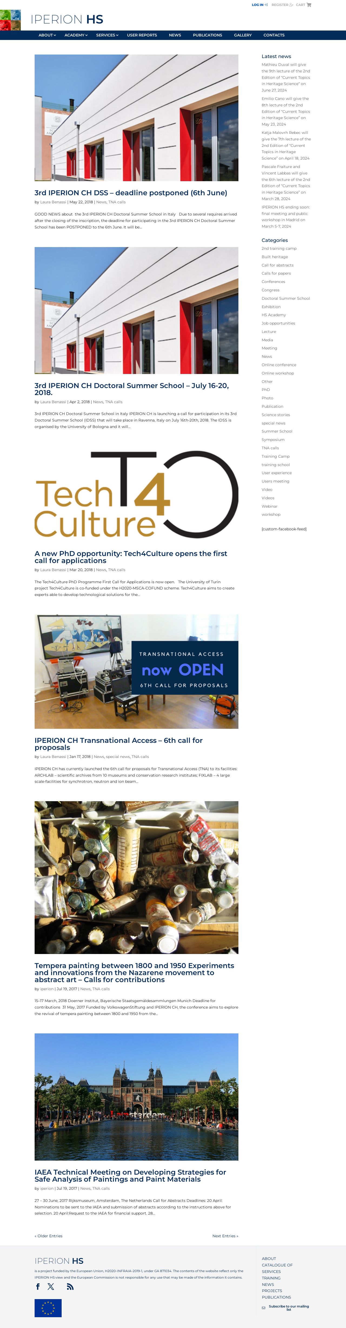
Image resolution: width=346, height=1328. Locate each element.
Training (271, 1278)
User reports (142, 35)
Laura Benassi (53, 202)
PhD (266, 389)
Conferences (273, 281)
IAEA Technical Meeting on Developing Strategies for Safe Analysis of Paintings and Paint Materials (130, 1176)
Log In (260, 4)
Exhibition (271, 306)
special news (118, 756)
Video (267, 489)
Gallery (243, 35)
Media (267, 340)
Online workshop (278, 373)
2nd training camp (279, 248)
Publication (272, 406)
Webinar (270, 506)
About (46, 35)
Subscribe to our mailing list (285, 1308)
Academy (74, 35)
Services (105, 35)
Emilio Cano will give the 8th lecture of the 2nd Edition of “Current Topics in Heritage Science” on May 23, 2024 (286, 111)
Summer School (277, 431)
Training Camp (276, 456)
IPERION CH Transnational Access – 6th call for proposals (119, 744)
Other (267, 381)
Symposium (273, 439)
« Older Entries (48, 1235)
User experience (277, 472)
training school (276, 464)
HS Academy (274, 314)
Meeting (269, 348)
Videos (268, 498)
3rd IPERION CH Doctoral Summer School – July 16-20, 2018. (132, 389)
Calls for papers (276, 273)
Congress (271, 290)
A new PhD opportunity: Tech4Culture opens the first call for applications (131, 557)
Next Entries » (225, 1235)
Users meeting (276, 481)
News (175, 35)
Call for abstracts (278, 265)
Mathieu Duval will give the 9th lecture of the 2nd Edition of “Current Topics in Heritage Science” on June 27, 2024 (286, 77)
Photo (267, 398)
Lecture (269, 331)
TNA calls (117, 202)
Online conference (279, 364)
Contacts (274, 35)
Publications (207, 35)
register (282, 5)
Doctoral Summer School (286, 298)
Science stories (276, 414)
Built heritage (275, 256)
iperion (47, 988)
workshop (271, 514)
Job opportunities (278, 323)
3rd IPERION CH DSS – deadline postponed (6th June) (131, 192)
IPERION (66, 19)
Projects (272, 1290)
